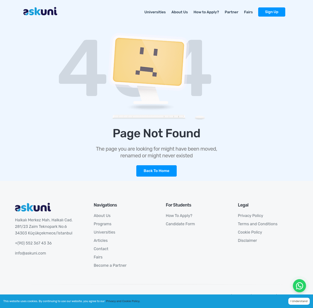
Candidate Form (180, 224)
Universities (155, 12)
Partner (232, 12)
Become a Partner (110, 265)
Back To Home (156, 171)
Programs (102, 224)
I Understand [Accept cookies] (299, 301)
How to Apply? (206, 12)
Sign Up (271, 12)
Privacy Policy (250, 215)
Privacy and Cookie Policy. (123, 301)
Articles (101, 240)
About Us (179, 12)
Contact (101, 248)
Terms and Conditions (257, 224)
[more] (288, 9)
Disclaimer (247, 240)
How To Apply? (179, 215)
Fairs (248, 12)
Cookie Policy (250, 232)
